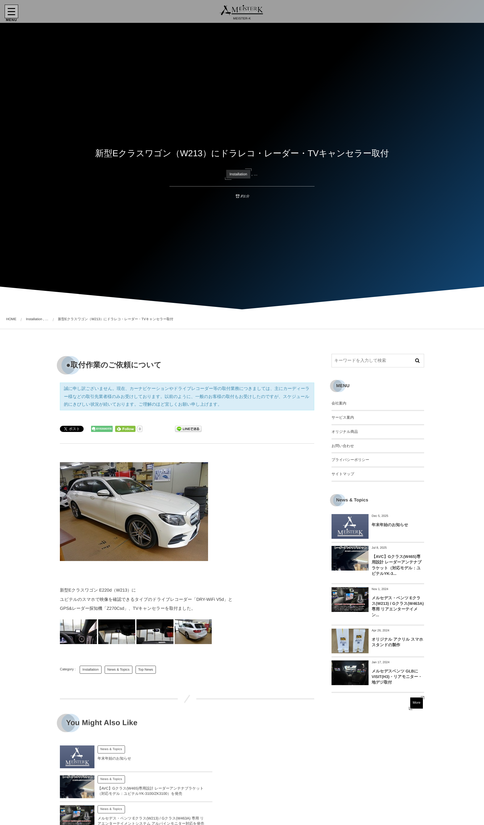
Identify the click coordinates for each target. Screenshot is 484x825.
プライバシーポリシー (350, 460)
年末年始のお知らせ (390, 524)
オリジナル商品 (345, 431)
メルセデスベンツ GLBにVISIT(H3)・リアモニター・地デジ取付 (397, 677)
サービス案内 (343, 417)
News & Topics (118, 670)
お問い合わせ (343, 446)
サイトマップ (343, 474)
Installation (238, 174)
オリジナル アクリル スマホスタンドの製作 (397, 642)
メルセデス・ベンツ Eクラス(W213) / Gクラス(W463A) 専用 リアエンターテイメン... (398, 606)
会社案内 (339, 403)
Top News (145, 670)
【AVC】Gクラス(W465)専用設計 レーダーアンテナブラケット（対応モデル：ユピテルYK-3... (397, 565)
